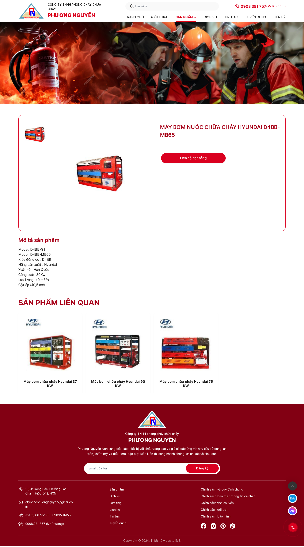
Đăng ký (202, 468)
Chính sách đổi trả (214, 510)
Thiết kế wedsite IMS (166, 540)
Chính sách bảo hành (216, 516)
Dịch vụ (210, 17)
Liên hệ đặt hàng (193, 158)
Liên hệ (279, 17)
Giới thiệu (159, 17)
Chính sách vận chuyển (217, 503)
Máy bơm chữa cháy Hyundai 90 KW (118, 384)
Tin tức (231, 17)
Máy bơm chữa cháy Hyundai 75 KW (186, 384)
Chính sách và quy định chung (222, 489)
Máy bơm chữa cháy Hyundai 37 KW (50, 384)
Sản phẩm (186, 17)
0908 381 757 (253, 6)
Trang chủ (134, 17)
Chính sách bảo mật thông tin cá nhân (228, 496)
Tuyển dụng (255, 17)
